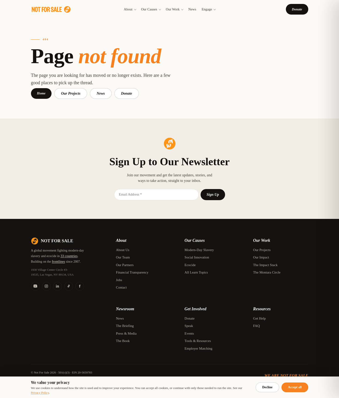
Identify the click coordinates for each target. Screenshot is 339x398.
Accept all (295, 387)
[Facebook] (79, 286)
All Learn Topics (196, 272)
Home (41, 93)
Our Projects (70, 93)
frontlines (58, 261)
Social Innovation (197, 257)
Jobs (119, 280)
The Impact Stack (265, 265)
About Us (122, 250)
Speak (189, 326)
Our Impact (261, 257)
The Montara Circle (266, 272)
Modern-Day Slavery (199, 250)
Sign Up (213, 194)
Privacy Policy (40, 392)
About (130, 9)
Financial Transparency (132, 272)
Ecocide (190, 265)
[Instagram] (46, 286)
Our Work (174, 9)
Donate (297, 9)
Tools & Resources (198, 341)
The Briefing (125, 326)
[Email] (156, 194)
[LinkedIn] (57, 286)
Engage (208, 9)
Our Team (123, 257)
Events (189, 333)
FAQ (256, 326)
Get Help (259, 318)
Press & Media (126, 333)
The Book (123, 341)
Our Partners (125, 265)
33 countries (69, 256)
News (192, 9)
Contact (121, 287)
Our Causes (151, 9)
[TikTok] (68, 286)
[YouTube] (35, 286)
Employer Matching (198, 348)
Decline (267, 387)
